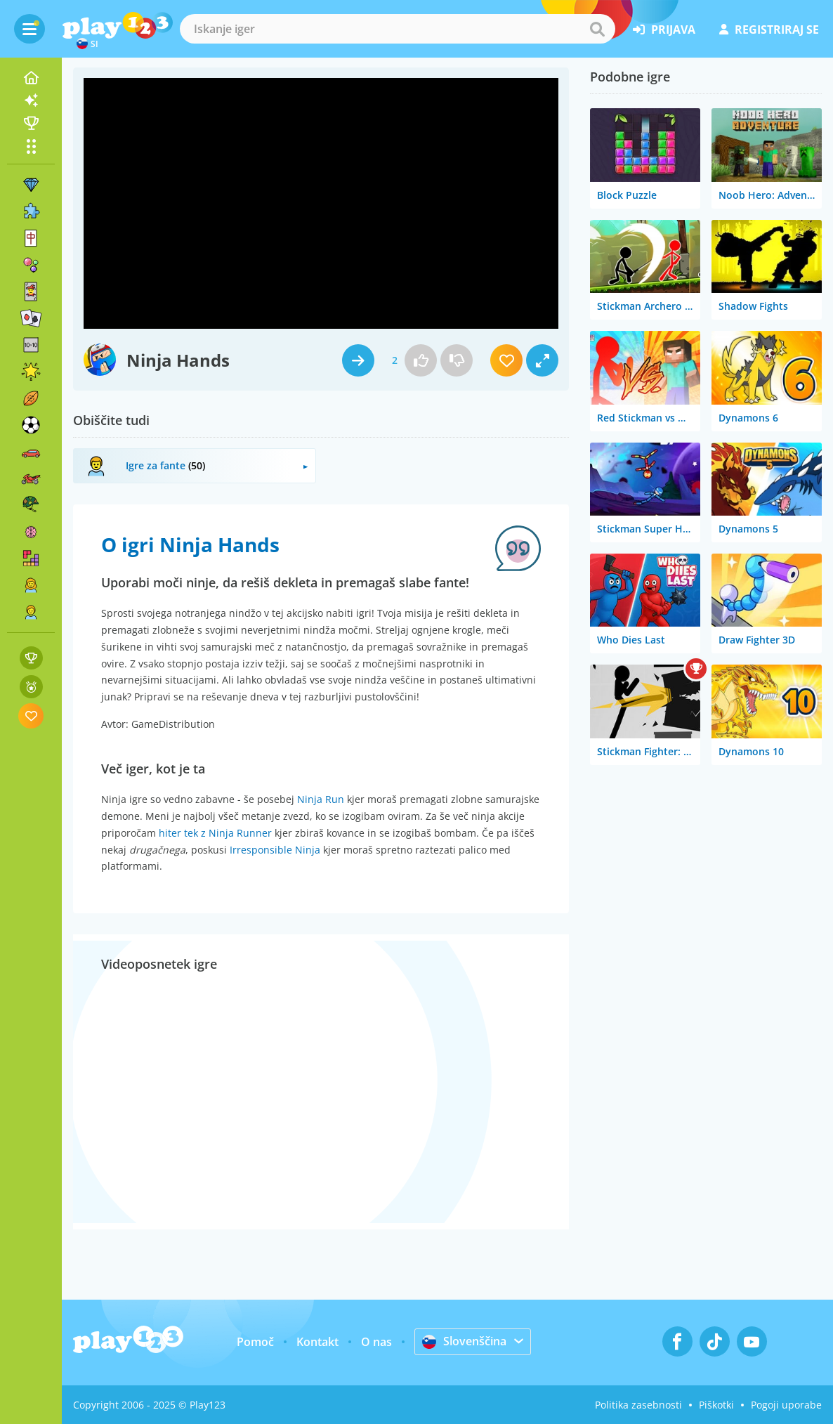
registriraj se (769, 29)
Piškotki (716, 1404)
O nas (376, 1342)
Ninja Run (320, 799)
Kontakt (317, 1342)
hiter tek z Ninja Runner (215, 833)
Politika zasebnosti (638, 1404)
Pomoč (255, 1342)
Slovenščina (464, 1341)
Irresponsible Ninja (275, 849)
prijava (664, 29)
